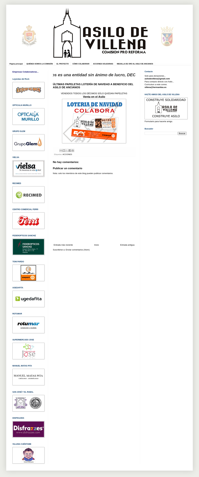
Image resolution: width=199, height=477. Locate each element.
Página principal (16, 64)
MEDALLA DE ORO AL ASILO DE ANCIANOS (135, 64)
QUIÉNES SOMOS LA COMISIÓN (39, 64)
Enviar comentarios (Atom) (78, 250)
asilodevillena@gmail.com (157, 78)
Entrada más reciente (63, 245)
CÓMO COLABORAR (80, 64)
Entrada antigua (127, 245)
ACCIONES (67, 154)
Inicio (96, 245)
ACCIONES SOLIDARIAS (103, 64)
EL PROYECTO (62, 64)
